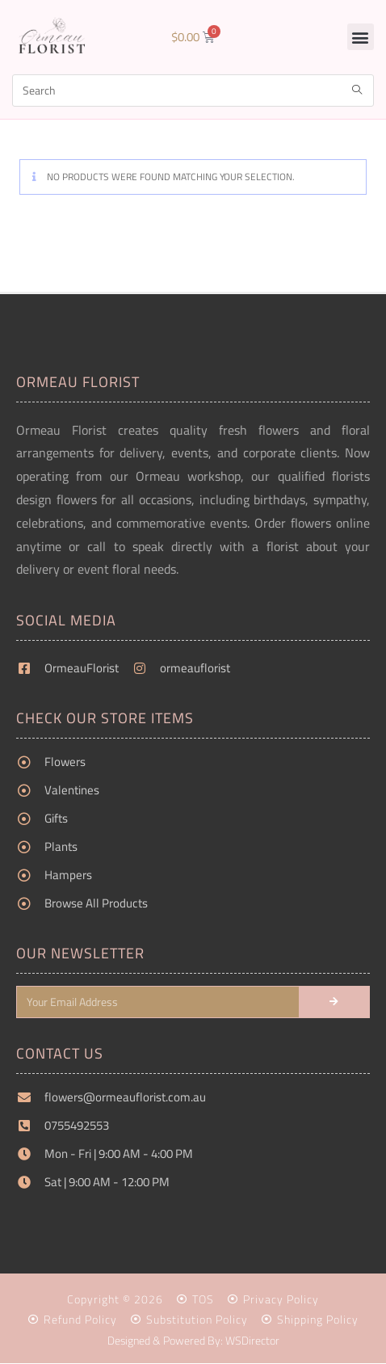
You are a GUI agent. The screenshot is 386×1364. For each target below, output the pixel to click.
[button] (360, 36)
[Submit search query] (358, 90)
